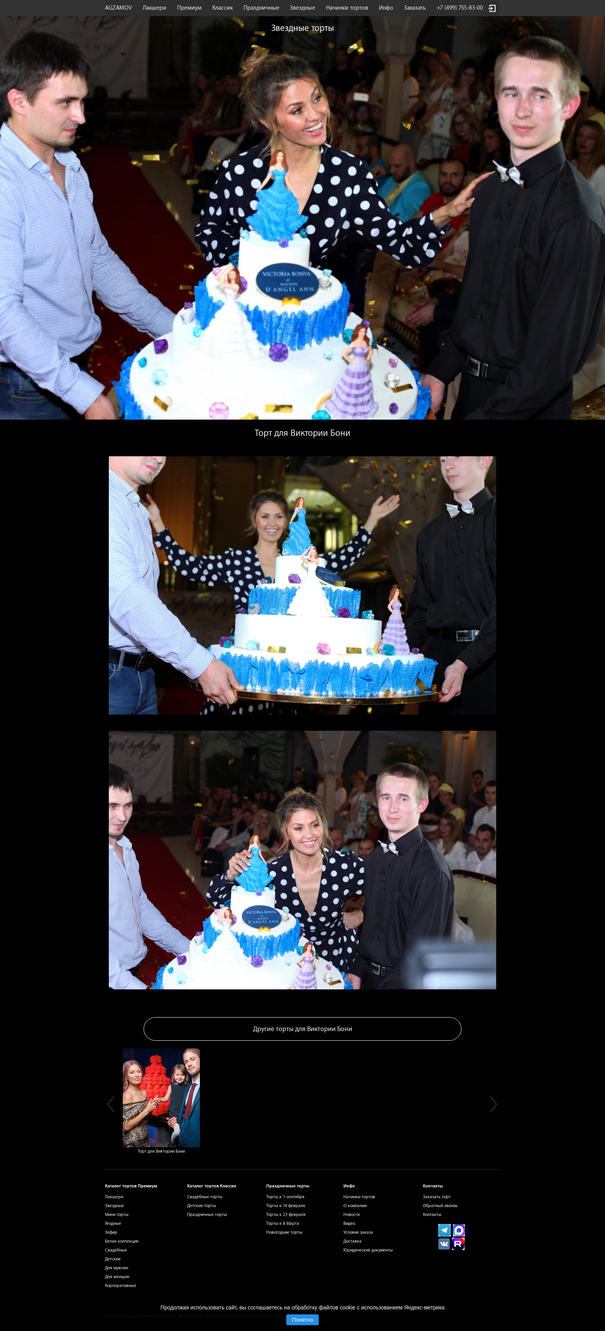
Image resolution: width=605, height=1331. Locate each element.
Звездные (302, 8)
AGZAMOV (118, 8)
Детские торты (201, 1205)
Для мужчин (116, 1267)
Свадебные (116, 1250)
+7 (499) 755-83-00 (460, 8)
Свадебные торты (204, 1196)
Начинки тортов (347, 8)
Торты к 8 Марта (282, 1223)
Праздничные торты (207, 1214)
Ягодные (113, 1223)
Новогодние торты (284, 1232)
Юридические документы (368, 1250)
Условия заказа (358, 1232)
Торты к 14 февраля (285, 1205)
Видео (349, 1223)
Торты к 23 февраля (286, 1214)
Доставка (352, 1241)
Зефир (111, 1232)
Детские (113, 1259)
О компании (355, 1205)
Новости (351, 1214)
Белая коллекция (122, 1241)
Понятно (302, 1320)
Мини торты (116, 1214)
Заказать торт (437, 1196)
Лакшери (154, 8)
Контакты (432, 1214)
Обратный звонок (440, 1205)
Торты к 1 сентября (285, 1196)
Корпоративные (120, 1285)
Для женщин (117, 1276)
